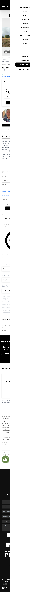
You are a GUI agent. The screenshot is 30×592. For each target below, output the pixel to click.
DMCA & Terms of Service (18, 590)
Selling (15, 462)
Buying (15, 460)
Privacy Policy (8, 590)
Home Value (15, 467)
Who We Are (15, 469)
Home (15, 456)
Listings (15, 458)
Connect (15, 471)
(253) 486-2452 (15, 551)
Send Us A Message (15, 518)
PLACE (23, 564)
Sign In (24, 1)
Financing (15, 465)
